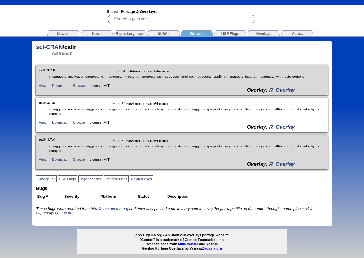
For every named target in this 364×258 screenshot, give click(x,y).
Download (59, 85)
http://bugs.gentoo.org (109, 208)
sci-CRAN (49, 47)
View (42, 85)
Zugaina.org (212, 248)
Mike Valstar (188, 244)
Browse (79, 85)
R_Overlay (282, 90)
